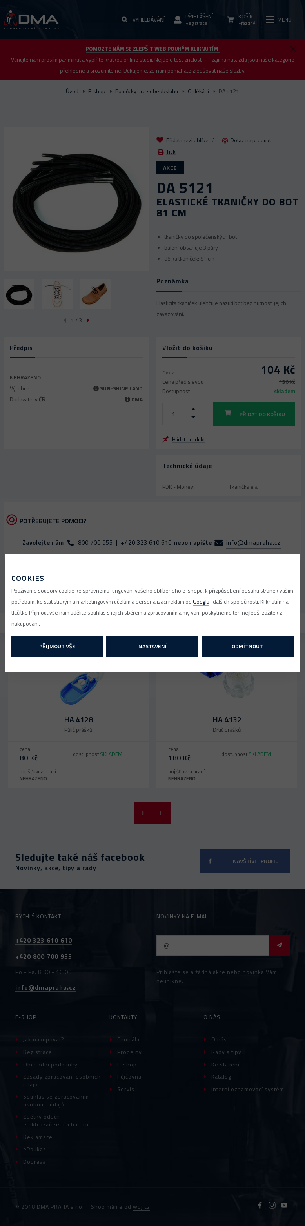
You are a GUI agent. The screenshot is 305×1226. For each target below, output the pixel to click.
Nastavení (152, 646)
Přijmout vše (57, 646)
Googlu (201, 601)
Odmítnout (247, 646)
